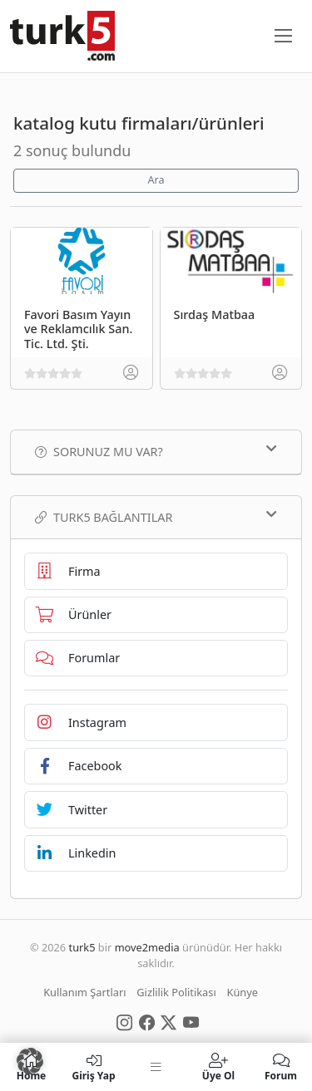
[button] (30, 1061)
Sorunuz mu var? (156, 451)
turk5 (82, 947)
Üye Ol (218, 1067)
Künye (242, 992)
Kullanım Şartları (84, 992)
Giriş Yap (93, 1067)
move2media (147, 947)
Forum (281, 1067)
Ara (155, 180)
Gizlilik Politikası (175, 992)
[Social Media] (124, 1021)
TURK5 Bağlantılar (156, 517)
